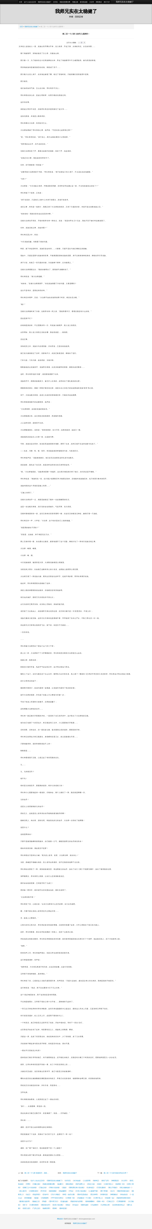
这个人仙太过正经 (30, 2)
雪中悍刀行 (53, 1201)
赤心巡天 (23, 1191)
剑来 (99, 1184)
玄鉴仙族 (64, 1201)
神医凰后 (99, 2)
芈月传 (43, 1191)
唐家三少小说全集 (29, 1187)
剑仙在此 (124, 1194)
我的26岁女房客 (76, 1201)
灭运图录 (94, 1205)
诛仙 (67, 1205)
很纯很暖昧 (90, 1201)
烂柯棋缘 (28, 1198)
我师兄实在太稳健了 (125, 2)
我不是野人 (80, 1184)
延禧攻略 (53, 1191)
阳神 (54, 1208)
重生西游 (69, 1184)
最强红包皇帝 (24, 1201)
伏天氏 (55, 2)
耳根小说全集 (54, 1187)
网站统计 (60, 1219)
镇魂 (36, 1198)
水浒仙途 (77, 1180)
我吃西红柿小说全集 (76, 1187)
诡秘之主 (36, 1201)
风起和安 (36, 1194)
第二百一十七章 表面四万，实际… (36, 1173)
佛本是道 (63, 1208)
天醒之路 (75, 2)
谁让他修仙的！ (125, 1187)
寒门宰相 (104, 1191)
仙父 (28, 1194)
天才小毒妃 (55, 1194)
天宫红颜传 (101, 1187)
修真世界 (46, 1208)
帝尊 (28, 1184)
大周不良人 (98, 1198)
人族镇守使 (93, 1191)
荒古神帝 (94, 1194)
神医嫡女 (114, 1194)
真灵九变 (26, 1208)
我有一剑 (100, 1201)
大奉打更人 (108, 1184)
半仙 (71, 1191)
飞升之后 (36, 1208)
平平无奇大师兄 (57, 1198)
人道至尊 (87, 1180)
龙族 (64, 1187)
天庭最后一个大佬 (84, 1198)
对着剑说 (104, 1194)
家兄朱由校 (83, 2)
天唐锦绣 (45, 1198)
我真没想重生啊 (65, 2)
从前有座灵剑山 (118, 1205)
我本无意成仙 (82, 1194)
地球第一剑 (120, 1184)
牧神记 (96, 1180)
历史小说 (91, 1184)
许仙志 (75, 1205)
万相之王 (110, 1201)
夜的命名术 (46, 1205)
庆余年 (45, 1194)
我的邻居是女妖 (123, 1191)
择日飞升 (107, 2)
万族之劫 (43, 1187)
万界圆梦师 (121, 1201)
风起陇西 (62, 1191)
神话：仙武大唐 (68, 1194)
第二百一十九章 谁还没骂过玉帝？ (116, 1173)
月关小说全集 (81, 1191)
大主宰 (91, 2)
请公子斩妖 (113, 1187)
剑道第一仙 (109, 1198)
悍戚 (44, 1201)
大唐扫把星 (34, 1205)
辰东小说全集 (58, 1205)
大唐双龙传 (34, 1191)
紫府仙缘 (84, 1205)
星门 (24, 1205)
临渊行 (60, 1184)
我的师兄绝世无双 (123, 1198)
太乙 (112, 1191)
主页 (21, 26)
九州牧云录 (105, 1205)
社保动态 (90, 1187)
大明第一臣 (70, 1198)
